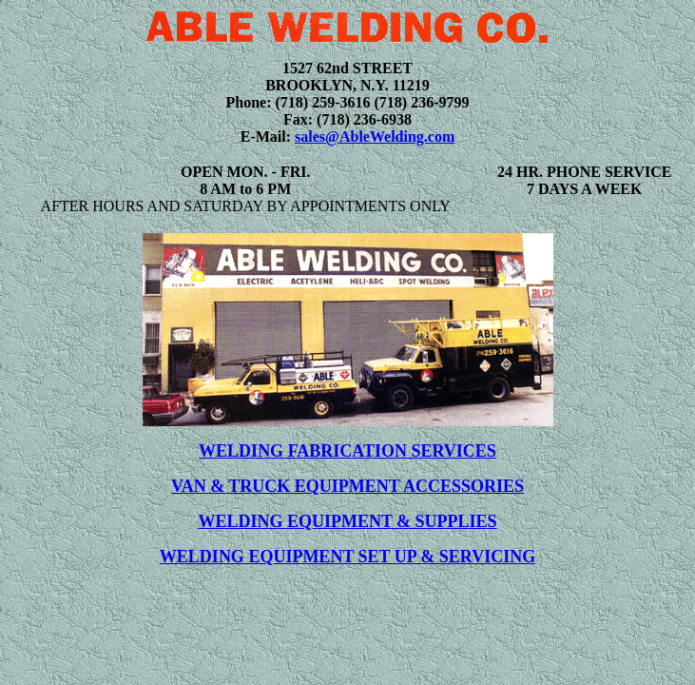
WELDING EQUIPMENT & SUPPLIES (347, 521)
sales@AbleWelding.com (374, 136)
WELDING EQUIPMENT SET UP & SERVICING (347, 556)
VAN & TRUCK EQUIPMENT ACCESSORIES (347, 486)
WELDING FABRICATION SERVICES (347, 450)
